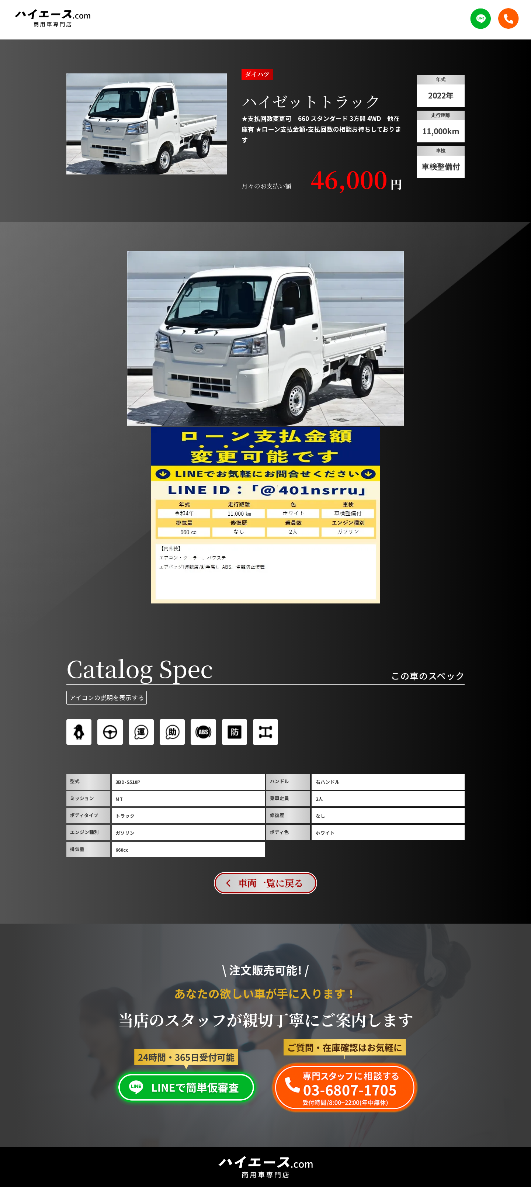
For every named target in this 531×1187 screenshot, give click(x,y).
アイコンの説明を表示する (106, 697)
